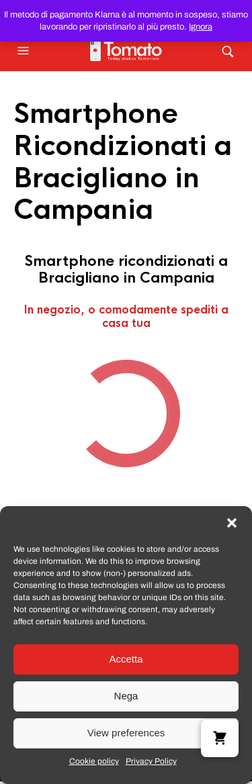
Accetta (125, 659)
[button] (232, 523)
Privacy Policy (151, 761)
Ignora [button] (200, 27)
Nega (126, 695)
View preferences (126, 732)
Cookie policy (94, 761)
